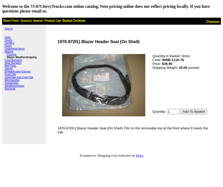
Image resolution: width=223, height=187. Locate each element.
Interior (9, 68)
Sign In (9, 28)
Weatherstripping (14, 85)
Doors (8, 45)
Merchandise (12, 80)
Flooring (11, 54)
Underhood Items (15, 48)
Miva (139, 155)
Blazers (9, 51)
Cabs (8, 37)
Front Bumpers (13, 60)
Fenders (9, 43)
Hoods (8, 40)
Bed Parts (10, 65)
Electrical (10, 88)
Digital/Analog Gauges (18, 71)
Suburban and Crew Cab (19, 77)
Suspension (11, 83)
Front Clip (10, 74)
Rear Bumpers (13, 63)
